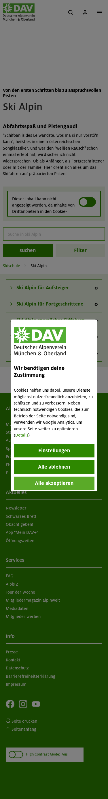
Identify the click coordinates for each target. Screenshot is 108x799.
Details (21, 435)
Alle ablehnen (54, 467)
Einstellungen (54, 450)
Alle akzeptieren (54, 483)
